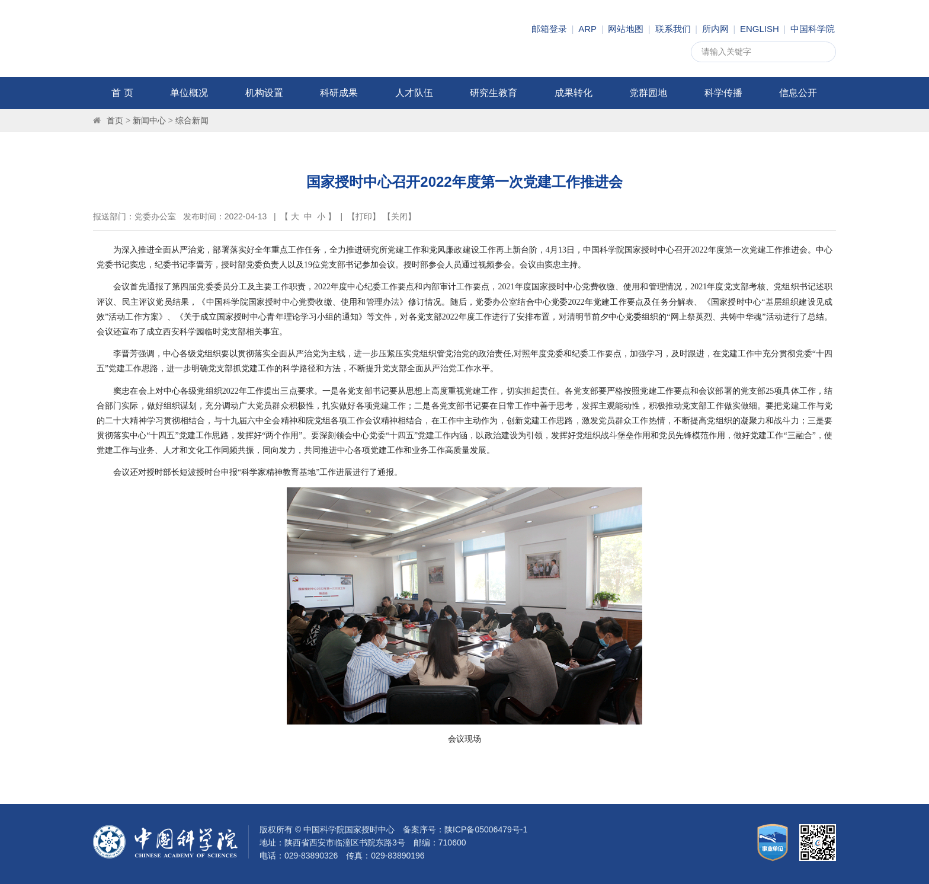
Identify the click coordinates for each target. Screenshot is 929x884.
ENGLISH (759, 29)
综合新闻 (192, 120)
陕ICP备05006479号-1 (485, 829)
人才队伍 (414, 93)
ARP (587, 29)
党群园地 (648, 93)
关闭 (399, 216)
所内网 (715, 29)
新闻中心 (149, 120)
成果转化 (573, 93)
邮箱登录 (549, 29)
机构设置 (264, 93)
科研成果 (339, 93)
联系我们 (673, 29)
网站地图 (625, 29)
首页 (115, 120)
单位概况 (189, 93)
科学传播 (723, 93)
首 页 (122, 93)
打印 (363, 216)
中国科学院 (812, 29)
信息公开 (798, 93)
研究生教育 (493, 93)
